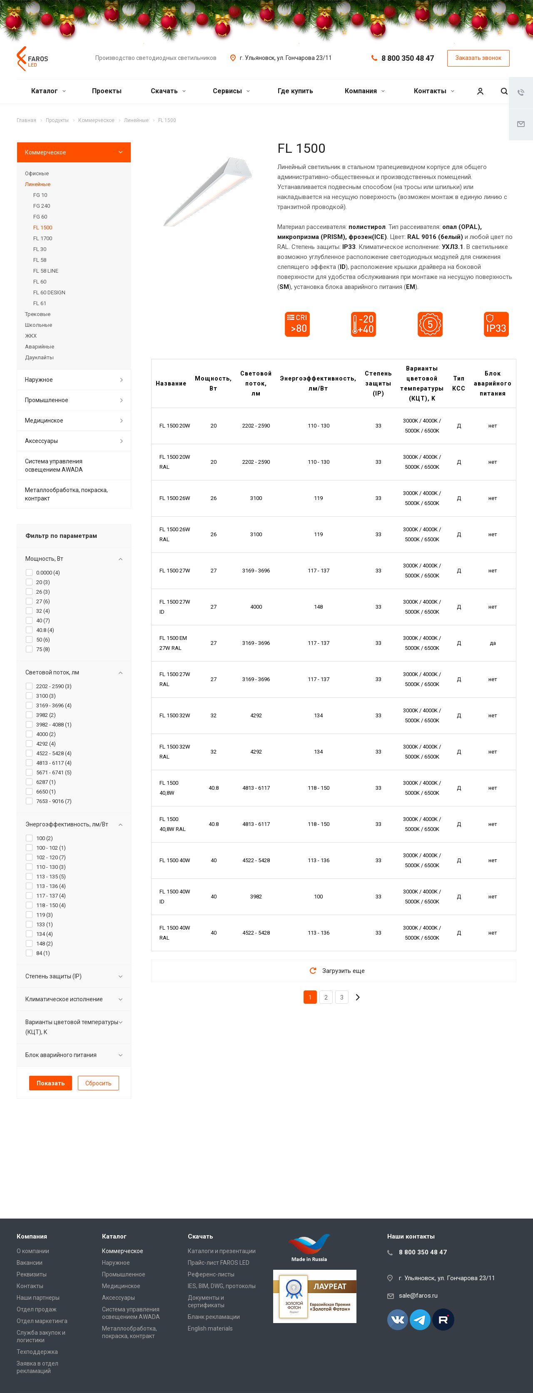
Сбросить (98, 1083)
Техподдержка (37, 1351)
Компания (365, 91)
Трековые (37, 314)
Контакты (434, 91)
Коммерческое (45, 152)
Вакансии (29, 1262)
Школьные (38, 325)
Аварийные (39, 346)
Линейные (37, 184)
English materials (210, 1328)
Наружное (39, 379)
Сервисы (231, 91)
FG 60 (40, 217)
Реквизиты (32, 1274)
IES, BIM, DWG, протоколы (222, 1286)
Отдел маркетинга (42, 1321)
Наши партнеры (38, 1297)
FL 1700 (42, 238)
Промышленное (46, 400)
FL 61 (39, 303)
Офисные (37, 173)
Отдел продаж (37, 1309)
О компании (33, 1251)
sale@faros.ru (418, 1295)
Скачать (168, 91)
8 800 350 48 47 (407, 58)
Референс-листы (211, 1274)
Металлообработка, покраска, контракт (66, 494)
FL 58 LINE (45, 271)
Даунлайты (39, 357)
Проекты (107, 91)
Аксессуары (41, 441)
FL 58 (39, 260)
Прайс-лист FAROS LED (218, 1262)
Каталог (48, 91)
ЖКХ (31, 336)
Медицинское (44, 420)
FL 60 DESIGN (49, 292)
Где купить (295, 91)
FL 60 (39, 282)
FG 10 (40, 195)
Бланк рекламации (214, 1316)
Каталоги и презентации (222, 1251)
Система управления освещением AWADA (54, 465)
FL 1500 (42, 227)
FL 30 (39, 249)
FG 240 (41, 206)
